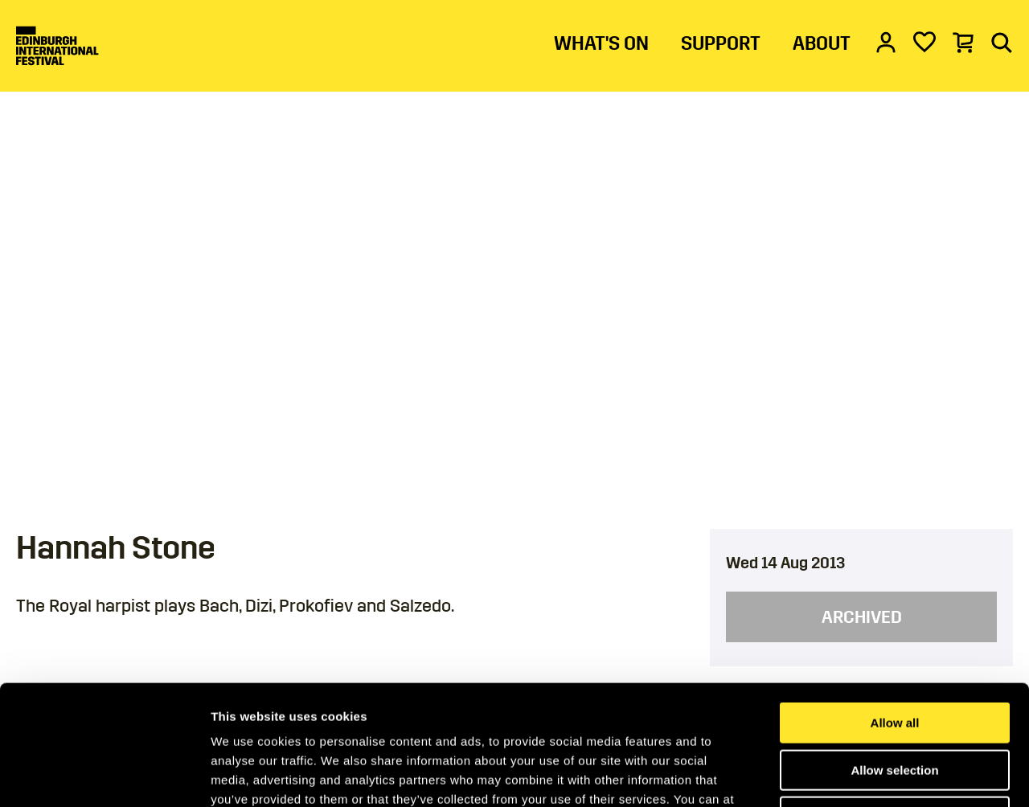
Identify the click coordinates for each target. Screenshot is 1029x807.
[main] (514, 365)
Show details (843, 775)
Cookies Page (549, 706)
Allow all (895, 610)
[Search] (1001, 42)
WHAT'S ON (601, 43)
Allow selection (894, 658)
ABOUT (822, 43)
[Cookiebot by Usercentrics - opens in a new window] (104, 776)
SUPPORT (720, 43)
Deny (895, 704)
